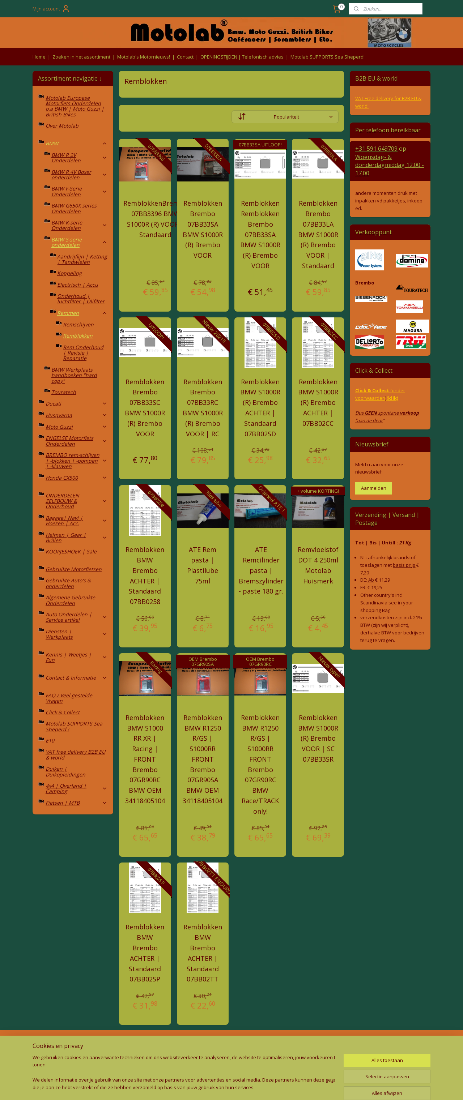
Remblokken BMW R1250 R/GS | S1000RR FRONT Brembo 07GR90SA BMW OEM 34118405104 (202, 759)
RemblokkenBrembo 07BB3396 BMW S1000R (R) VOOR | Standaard (155, 219)
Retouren (44, 1046)
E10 (50, 740)
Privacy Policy (152, 1059)
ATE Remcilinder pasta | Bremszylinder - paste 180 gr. (261, 570)
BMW (76, 143)
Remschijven (78, 324)
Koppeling (69, 273)
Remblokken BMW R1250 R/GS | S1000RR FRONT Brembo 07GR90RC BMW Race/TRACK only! (260, 764)
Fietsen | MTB (76, 802)
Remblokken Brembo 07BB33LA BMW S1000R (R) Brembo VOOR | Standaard (318, 234)
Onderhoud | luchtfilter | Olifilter (81, 298)
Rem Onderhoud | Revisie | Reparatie (83, 353)
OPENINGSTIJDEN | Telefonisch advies (242, 56)
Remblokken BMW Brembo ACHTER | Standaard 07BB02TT (202, 953)
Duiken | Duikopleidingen (65, 771)
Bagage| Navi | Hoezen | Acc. (76, 520)
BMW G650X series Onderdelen (74, 208)
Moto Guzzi (76, 426)
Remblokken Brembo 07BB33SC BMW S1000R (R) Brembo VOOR (145, 407)
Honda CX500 (76, 477)
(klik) (392, 398)
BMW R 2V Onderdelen (79, 157)
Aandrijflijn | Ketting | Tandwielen (82, 259)
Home (39, 56)
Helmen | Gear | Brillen (76, 537)
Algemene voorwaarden (152, 1046)
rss (214, 1087)
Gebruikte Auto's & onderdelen (68, 583)
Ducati (76, 403)
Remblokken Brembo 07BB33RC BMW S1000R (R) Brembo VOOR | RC (203, 407)
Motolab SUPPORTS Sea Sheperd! (327, 56)
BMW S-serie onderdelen (79, 242)
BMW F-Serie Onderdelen (79, 191)
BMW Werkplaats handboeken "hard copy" (74, 375)
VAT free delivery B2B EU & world (75, 754)
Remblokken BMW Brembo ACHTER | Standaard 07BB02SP (145, 953)
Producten (231, 1046)
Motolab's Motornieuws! (143, 56)
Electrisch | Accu (77, 284)
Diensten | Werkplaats (76, 634)
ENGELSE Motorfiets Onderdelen (76, 441)
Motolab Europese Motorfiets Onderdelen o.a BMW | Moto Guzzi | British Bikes (75, 106)
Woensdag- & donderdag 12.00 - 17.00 (389, 165)
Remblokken (78, 335)
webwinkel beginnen (241, 1087)
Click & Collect (63, 712)
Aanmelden (373, 488)
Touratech (63, 392)
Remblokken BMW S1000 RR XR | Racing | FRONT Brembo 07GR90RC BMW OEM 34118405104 (145, 759)
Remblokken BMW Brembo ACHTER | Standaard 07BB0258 (145, 575)
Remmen (82, 312)
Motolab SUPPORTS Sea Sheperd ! (74, 726)
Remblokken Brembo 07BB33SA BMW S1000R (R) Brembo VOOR (203, 229)
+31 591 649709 (376, 149)
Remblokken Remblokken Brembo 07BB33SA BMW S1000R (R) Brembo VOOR (260, 234)
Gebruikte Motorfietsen (74, 569)
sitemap (199, 1087)
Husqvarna (76, 415)
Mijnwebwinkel (304, 1087)
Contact (185, 56)
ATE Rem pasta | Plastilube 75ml (202, 565)
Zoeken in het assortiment (81, 56)
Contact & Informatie (76, 677)
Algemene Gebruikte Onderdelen (70, 600)
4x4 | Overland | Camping (76, 788)
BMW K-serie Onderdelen (79, 225)
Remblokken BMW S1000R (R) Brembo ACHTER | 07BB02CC (318, 402)
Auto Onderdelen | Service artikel (76, 617)
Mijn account (51, 8)
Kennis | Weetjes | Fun (76, 657)
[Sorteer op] (285, 117)
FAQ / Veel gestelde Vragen (69, 698)
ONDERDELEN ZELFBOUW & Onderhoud (76, 501)
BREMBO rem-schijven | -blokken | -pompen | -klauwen (76, 460)
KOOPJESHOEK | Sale (71, 551)
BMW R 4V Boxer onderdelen (79, 174)
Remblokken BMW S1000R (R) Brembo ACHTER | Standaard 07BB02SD (260, 407)
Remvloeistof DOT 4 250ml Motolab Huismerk (318, 565)
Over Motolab (62, 125)
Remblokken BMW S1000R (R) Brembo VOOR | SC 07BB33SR (318, 738)
